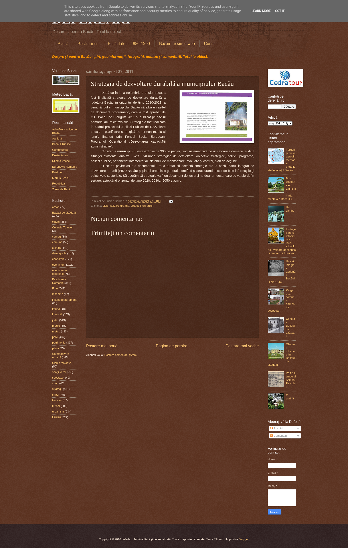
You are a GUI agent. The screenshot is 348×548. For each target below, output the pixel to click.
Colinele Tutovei (62, 227)
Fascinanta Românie (59, 281)
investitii (57, 314)
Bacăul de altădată (64, 212)
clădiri (56, 221)
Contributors (60, 149)
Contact (211, 43)
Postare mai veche (242, 346)
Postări (276, 428)
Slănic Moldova (61, 363)
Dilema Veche (61, 161)
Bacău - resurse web (177, 43)
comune (57, 242)
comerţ (56, 236)
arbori (55, 207)
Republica (58, 183)
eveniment (58, 264)
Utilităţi (56, 417)
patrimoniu (58, 342)
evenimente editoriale (59, 272)
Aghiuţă (57, 138)
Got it (280, 11)
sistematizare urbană (116, 205)
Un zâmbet (290, 209)
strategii (136, 205)
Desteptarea (60, 155)
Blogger (244, 539)
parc (55, 337)
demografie (59, 253)
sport (55, 383)
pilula (55, 348)
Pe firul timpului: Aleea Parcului (291, 379)
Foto (55, 288)
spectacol (58, 377)
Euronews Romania (64, 166)
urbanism (148, 205)
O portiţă (290, 396)
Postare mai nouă (101, 346)
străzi (55, 394)
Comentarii (278, 435)
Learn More (261, 11)
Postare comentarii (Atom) (121, 355)
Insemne (57, 294)
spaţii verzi (59, 372)
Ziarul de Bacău (62, 189)
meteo (56, 331)
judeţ (55, 320)
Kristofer (57, 172)
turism (56, 406)
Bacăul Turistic (61, 144)
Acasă (62, 43)
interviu (56, 308)
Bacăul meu (88, 43)
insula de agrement (64, 299)
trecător (57, 400)
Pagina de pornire (171, 346)
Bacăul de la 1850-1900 (129, 43)
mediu (56, 325)
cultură (56, 247)
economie (58, 259)
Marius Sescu (60, 178)
